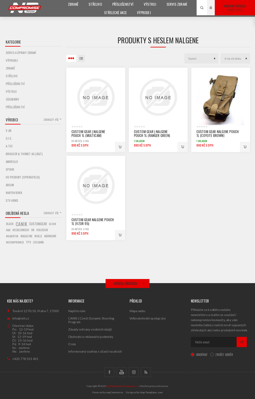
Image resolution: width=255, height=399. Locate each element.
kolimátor (12, 236)
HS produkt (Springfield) (23, 177)
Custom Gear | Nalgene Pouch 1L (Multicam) (88, 133)
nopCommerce (114, 392)
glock (52, 224)
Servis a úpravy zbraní (21, 52)
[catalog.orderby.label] (201, 58)
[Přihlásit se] (214, 342)
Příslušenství (15, 83)
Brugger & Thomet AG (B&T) (24, 153)
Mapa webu (137, 311)
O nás (72, 344)
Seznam (81, 58)
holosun (42, 230)
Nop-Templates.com (151, 392)
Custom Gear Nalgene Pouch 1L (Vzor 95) (92, 221)
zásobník (38, 242)
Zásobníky (12, 99)
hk (32, 230)
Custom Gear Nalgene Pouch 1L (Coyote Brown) (217, 133)
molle (38, 236)
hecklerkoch (20, 230)
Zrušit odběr (224, 354)
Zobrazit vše (51, 120)
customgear (38, 223)
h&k (8, 230)
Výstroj (11, 91)
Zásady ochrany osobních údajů (90, 329)
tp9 (28, 242)
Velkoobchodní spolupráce (147, 318)
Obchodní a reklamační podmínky (91, 336)
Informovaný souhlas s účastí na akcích (95, 351)
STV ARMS (12, 200)
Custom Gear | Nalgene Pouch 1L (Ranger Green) (152, 133)
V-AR (9, 130)
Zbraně (10, 68)
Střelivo (12, 76)
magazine (27, 236)
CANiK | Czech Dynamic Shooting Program (91, 320)
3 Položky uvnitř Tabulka (71, 58)
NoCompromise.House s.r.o (122, 386)
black (10, 224)
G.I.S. (9, 138)
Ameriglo (12, 161)
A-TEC (9, 146)
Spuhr (10, 169)
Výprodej (12, 60)
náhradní (50, 236)
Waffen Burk (14, 192)
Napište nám (76, 311)
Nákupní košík (235, 8)
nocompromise (15, 242)
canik (21, 224)
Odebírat (202, 354)
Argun (10, 185)
